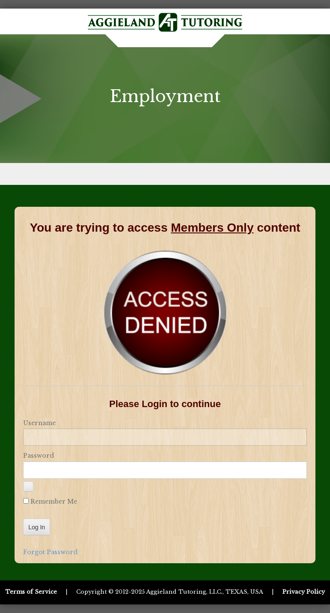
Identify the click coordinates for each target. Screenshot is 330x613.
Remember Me (50, 501)
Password (38, 455)
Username (39, 423)
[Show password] (28, 486)
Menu (165, 174)
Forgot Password (50, 552)
